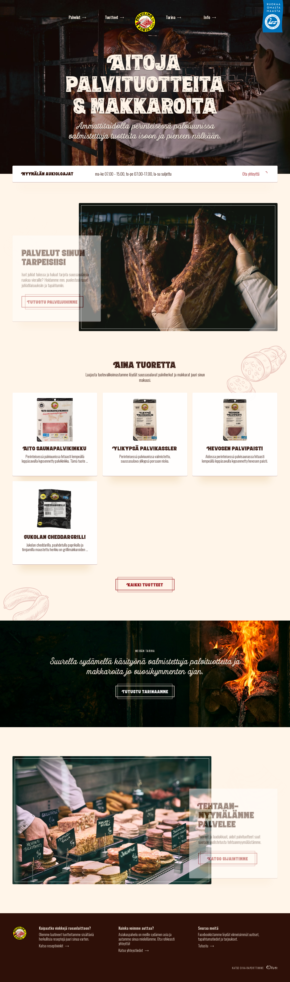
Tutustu (203, 946)
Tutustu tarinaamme (145, 691)
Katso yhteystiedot (130, 950)
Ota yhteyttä (255, 174)
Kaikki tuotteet (145, 584)
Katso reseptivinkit (51, 946)
